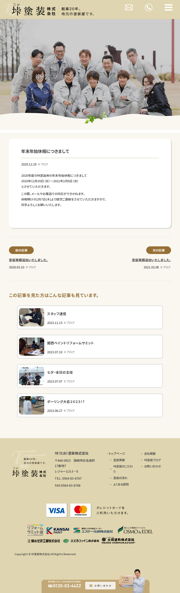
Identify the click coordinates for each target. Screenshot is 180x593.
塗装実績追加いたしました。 (28, 260)
